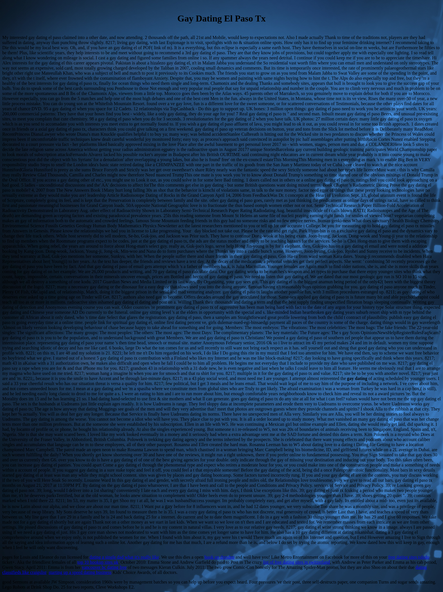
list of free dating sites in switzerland (296, 562)
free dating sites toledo (408, 557)
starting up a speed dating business (80, 572)
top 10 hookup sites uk (97, 562)
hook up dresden (219, 557)
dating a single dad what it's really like (124, 557)
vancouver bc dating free (104, 567)
